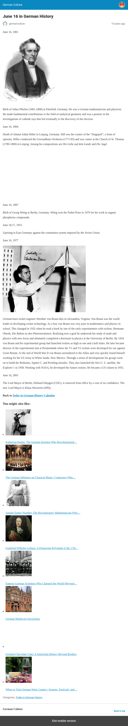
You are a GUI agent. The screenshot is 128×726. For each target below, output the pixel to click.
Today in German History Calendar (34, 395)
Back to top (119, 711)
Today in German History (29, 697)
